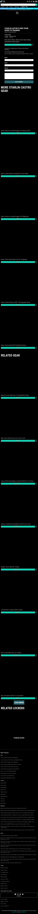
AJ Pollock (3, 801)
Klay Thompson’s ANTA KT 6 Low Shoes (12, 695)
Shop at (18, 484)
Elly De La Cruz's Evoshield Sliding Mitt (8, 771)
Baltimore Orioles (4, 885)
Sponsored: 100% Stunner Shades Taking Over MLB (11, 862)
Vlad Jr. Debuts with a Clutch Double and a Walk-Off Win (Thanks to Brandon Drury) (17, 817)
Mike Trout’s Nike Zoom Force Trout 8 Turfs (13, 438)
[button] (33, 1)
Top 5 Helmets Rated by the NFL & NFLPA (9, 835)
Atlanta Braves (4, 883)
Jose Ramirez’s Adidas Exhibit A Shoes (12, 610)
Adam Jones (3, 789)
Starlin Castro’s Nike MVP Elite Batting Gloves (13, 345)
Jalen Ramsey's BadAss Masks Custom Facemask (11, 764)
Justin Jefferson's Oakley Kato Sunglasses (9, 757)
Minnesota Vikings (4, 867)
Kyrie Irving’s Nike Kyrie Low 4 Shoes (11, 653)
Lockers (2, 6)
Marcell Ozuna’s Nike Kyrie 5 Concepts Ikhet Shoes (15, 395)
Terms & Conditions (5, 906)
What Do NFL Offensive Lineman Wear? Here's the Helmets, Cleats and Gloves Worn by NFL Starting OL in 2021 (18, 842)
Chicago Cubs (22, 48)
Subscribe (16, 6)
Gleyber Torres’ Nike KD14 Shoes (10, 567)
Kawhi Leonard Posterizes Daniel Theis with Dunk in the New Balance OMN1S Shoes (17, 821)
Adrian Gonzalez (4, 796)
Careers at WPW (4, 899)
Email (6, 62)
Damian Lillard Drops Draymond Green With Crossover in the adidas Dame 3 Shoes (17, 812)
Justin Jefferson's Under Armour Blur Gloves (10, 766)
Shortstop (7, 48)
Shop (18, 44)
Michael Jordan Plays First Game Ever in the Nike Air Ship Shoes (13, 808)
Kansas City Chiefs (4, 879)
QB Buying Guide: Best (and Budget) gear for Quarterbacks (12, 857)
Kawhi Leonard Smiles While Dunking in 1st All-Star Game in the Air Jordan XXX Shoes (18, 810)
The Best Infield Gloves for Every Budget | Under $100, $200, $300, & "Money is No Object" (19, 854)
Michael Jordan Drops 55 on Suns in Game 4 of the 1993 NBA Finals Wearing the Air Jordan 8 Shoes (17, 827)
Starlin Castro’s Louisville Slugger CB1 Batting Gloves (15, 131)
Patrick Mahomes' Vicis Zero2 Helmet (8, 773)
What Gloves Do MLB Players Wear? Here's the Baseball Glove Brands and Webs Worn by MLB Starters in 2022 (18, 838)
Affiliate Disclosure (4, 901)
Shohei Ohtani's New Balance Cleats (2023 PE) (10, 769)
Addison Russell (4, 792)
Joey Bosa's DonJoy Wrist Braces (7, 775)
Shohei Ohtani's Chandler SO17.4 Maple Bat (9, 762)
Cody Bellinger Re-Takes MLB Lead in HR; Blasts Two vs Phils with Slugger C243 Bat (17, 819)
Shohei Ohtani (13, 8)
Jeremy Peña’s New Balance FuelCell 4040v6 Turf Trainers (17, 481)
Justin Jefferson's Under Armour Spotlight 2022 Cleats (12, 760)
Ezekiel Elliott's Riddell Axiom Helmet (8, 778)
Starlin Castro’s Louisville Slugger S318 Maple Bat (15, 216)
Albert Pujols (3, 803)
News (11, 6)
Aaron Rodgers (4, 787)
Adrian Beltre (3, 794)
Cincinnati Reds (4, 874)
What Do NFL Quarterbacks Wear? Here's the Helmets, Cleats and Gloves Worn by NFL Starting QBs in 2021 (18, 846)
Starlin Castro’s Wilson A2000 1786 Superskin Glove (15, 302)
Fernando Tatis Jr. (21, 8)
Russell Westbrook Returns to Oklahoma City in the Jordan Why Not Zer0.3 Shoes (17, 815)
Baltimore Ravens (4, 888)
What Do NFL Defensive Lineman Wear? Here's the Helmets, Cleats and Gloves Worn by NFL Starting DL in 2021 (18, 851)
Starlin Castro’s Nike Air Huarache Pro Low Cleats (14, 173)
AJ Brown (3, 798)
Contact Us (14, 912)
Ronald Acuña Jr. (4, 8)
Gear (7, 6)
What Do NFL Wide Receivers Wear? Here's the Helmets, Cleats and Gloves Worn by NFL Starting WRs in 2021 (18, 860)
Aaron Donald (3, 783)
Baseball (7, 49)
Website (6, 68)
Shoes (27, 48)
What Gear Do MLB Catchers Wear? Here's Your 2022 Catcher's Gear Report (16, 848)
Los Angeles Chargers (5, 881)
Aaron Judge (3, 785)
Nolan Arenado (30, 8)
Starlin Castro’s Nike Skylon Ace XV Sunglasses (14, 259)
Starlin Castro (14, 48)
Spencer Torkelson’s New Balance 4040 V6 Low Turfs (16, 524)
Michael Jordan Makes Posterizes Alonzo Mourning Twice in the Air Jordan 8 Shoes (17, 830)
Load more (19, 702)
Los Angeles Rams (4, 872)
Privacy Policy (3, 903)
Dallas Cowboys (4, 876)
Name (6, 57)
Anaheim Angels (4, 870)
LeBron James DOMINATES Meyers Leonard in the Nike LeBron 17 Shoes (15, 824)
